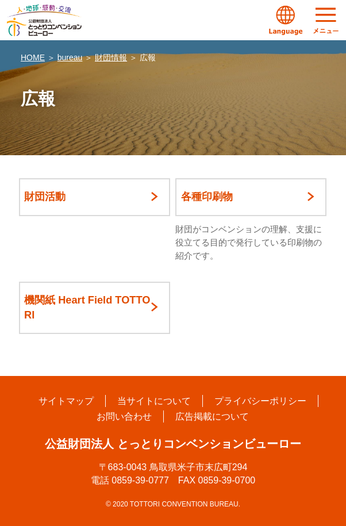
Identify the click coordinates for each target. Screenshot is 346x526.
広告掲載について (212, 416)
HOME (33, 57)
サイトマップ (66, 401)
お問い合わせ (124, 416)
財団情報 (111, 57)
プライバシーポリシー (260, 401)
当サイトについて (154, 401)
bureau (70, 57)
